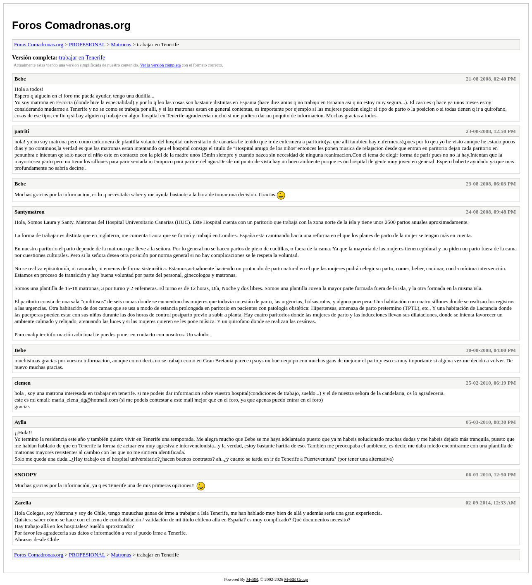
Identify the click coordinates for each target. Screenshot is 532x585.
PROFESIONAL (87, 44)
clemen (22, 383)
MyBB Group (296, 579)
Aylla (20, 422)
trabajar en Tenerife (82, 57)
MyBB (252, 579)
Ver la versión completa (160, 65)
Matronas (121, 44)
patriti (21, 131)
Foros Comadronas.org (71, 25)
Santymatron (29, 212)
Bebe (20, 79)
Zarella (22, 502)
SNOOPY (25, 474)
